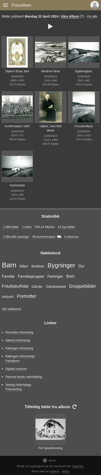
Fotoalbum (21, 5)
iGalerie (54, 471)
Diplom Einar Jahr (17, 71)
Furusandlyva (84, 126)
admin (65, 471)
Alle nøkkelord (11, 309)
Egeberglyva (83, 71)
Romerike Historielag (19, 332)
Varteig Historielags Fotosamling (18, 387)
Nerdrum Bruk (50, 71)
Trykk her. (78, 466)
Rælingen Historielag (19, 348)
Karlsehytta (17, 185)
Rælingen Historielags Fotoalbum (20, 358)
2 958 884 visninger (16, 236)
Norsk (49, 460)
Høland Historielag (17, 340)
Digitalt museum (16, 369)
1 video (26, 227)
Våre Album (70, 16)
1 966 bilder (11, 227)
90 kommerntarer (43, 236)
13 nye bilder (66, 227)
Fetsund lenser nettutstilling (23, 376)
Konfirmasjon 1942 (17, 126)
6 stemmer (72, 236)
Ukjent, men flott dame (50, 128)
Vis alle (92, 16)
